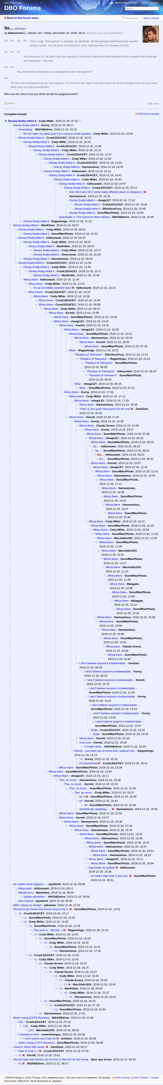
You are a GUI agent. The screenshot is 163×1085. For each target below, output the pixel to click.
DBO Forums (22, 8)
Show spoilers (132, 18)
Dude (94, 730)
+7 (65, 984)
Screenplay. (25, 129)
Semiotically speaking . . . (95, 809)
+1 (81, 759)
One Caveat (25, 900)
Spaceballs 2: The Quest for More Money (84, 217)
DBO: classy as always (27, 905)
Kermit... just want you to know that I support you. (104, 750)
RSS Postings (122, 1077)
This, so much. (68, 780)
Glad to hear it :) (28, 1051)
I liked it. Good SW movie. (29, 1047)
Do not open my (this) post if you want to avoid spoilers (57, 133)
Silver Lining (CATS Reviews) (31, 1017)
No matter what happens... (29, 884)
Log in (144, 2)
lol (80, 800)
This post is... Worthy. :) (48, 930)
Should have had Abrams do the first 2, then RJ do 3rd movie (50, 1059)
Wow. (72, 350)
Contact (155, 1077)
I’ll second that (88, 763)
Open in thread (151, 18)
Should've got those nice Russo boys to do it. (41, 909)
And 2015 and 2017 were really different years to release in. (106, 192)
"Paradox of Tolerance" (88, 354)
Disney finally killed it (22, 121)
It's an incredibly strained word (52, 287)
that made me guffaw (102, 867)
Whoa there (30, 279)
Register (154, 2)
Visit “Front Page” (13, 2)
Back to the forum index (23, 18)
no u (82, 796)
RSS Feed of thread (148, 114)
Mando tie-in (26, 892)
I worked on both (28, 1034)
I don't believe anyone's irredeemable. (102, 663)
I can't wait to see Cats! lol (39, 1038)
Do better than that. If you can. (109, 875)
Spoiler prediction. (34, 896)
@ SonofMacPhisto (113, 33)
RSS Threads (141, 1077)
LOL (20, 1022)
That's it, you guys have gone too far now (104, 408)
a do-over (85, 742)
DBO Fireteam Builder (126, 2)
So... (96, 446)
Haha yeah (25, 888)
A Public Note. (93, 746)
